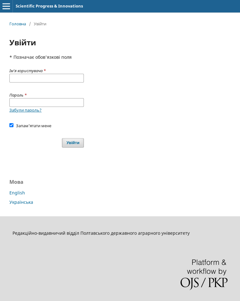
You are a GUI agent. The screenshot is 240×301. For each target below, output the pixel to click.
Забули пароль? (25, 110)
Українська (21, 202)
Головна (17, 24)
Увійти (72, 142)
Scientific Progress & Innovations (49, 6)
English (17, 193)
